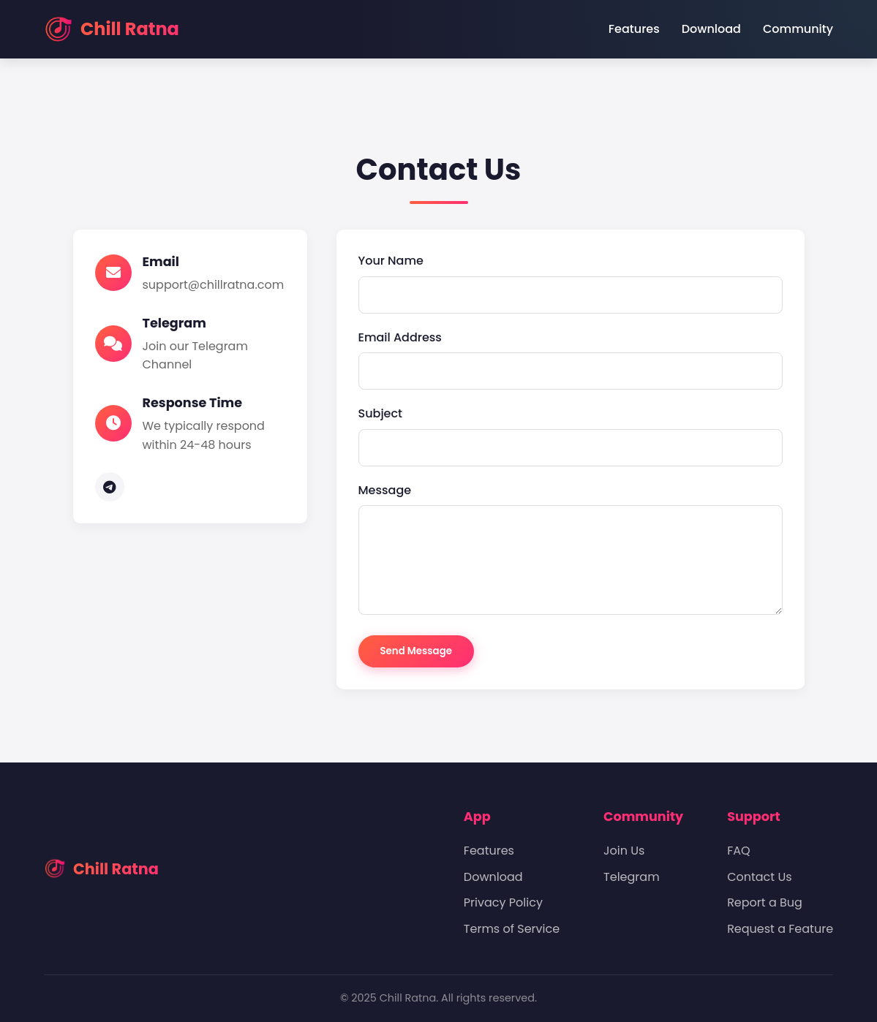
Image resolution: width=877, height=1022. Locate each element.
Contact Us (759, 876)
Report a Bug (764, 902)
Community (798, 28)
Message (385, 490)
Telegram (631, 876)
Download (711, 28)
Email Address (400, 337)
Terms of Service (512, 928)
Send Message (416, 651)
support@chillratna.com (214, 284)
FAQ (738, 850)
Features (634, 28)
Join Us (623, 850)
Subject (380, 413)
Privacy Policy (503, 902)
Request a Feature (780, 928)
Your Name (391, 260)
